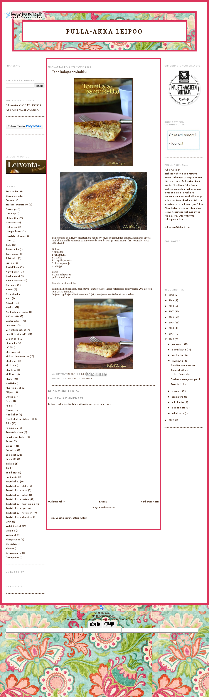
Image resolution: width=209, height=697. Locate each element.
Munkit (9, 379)
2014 (172, 328)
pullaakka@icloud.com (177, 227)
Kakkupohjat (13, 276)
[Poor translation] (109, 624)
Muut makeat (13, 388)
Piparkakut (12, 414)
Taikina (10, 464)
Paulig (9, 406)
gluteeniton (12, 218)
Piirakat (10, 410)
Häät (9, 240)
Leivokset (11, 325)
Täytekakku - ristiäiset (19, 513)
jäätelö (10, 263)
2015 (172, 322)
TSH (8, 468)
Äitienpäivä (12, 557)
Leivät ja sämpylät (16, 334)
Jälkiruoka (11, 258)
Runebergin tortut (16, 437)
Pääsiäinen (12, 428)
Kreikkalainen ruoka (17, 312)
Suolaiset (74, 378)
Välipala (87, 378)
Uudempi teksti (56, 502)
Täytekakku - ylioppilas (19, 517)
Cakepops (11, 209)
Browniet (10, 200)
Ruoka (9, 441)
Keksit (9, 289)
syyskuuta (178, 361)
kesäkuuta (178, 397)
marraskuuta (179, 349)
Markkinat (11, 361)
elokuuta (177, 391)
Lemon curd (12, 339)
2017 (172, 311)
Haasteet (11, 222)
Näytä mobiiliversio (104, 507)
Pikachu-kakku (179, 384)
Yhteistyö (11, 544)
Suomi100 (11, 459)
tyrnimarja (11, 477)
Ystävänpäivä (13, 553)
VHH (8, 522)
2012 (172, 339)
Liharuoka (11, 343)
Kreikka (10, 307)
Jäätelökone (12, 267)
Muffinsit (11, 374)
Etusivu (103, 502)
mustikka (11, 383)
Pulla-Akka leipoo (104, 31)
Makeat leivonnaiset (17, 356)
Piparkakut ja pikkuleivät (20, 419)
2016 (172, 317)
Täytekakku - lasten (17, 499)
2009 (172, 420)
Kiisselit (10, 303)
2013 (172, 334)
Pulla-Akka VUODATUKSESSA (23, 105)
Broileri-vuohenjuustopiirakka (187, 379)
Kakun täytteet (15, 280)
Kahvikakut (12, 272)
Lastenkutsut (13, 321)
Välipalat (11, 535)
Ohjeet (10, 392)
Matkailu (11, 365)
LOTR (9, 347)
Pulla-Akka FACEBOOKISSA (22, 110)
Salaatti (10, 446)
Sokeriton (11, 450)
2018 (172, 306)
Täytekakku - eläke (17, 486)
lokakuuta (178, 355)
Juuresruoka (12, 249)
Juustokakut (12, 254)
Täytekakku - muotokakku (20, 504)
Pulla (8, 423)
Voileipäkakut (13, 526)
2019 (172, 300)
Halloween (11, 227)
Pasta (9, 401)
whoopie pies (13, 539)
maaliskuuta (179, 408)
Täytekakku (12, 481)
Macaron (11, 352)
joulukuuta (178, 344)
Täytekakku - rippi (16, 508)
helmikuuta (178, 413)
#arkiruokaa (12, 191)
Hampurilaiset (14, 231)
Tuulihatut (11, 473)
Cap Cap (11, 213)
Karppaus (11, 285)
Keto (8, 298)
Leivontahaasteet (16, 330)
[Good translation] (95, 624)
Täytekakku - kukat (17, 495)
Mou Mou (11, 370)
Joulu (8, 245)
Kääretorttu (12, 316)
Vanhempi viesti (150, 502)
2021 (172, 295)
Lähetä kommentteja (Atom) (72, 518)
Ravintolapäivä (14, 432)
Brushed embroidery (17, 204)
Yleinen (10, 548)
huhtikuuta (178, 402)
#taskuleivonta (14, 196)
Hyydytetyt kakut (16, 236)
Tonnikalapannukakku (183, 365)
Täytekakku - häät (16, 490)
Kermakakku (13, 294)
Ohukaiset (12, 397)
